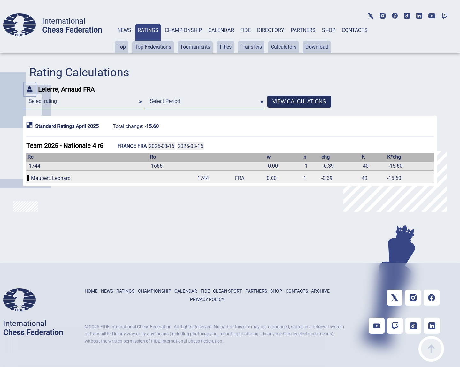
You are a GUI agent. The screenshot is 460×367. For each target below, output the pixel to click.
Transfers (251, 47)
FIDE (245, 30)
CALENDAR (221, 30)
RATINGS (148, 30)
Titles (225, 47)
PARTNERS (303, 30)
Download (316, 47)
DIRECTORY (270, 30)
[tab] (124, 38)
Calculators (283, 47)
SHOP (328, 30)
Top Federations (153, 47)
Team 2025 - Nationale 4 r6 (64, 145)
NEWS (124, 30)
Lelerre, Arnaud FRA (59, 89)
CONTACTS (355, 30)
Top (121, 47)
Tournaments (195, 47)
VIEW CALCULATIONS (299, 101)
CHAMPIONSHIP (183, 30)
